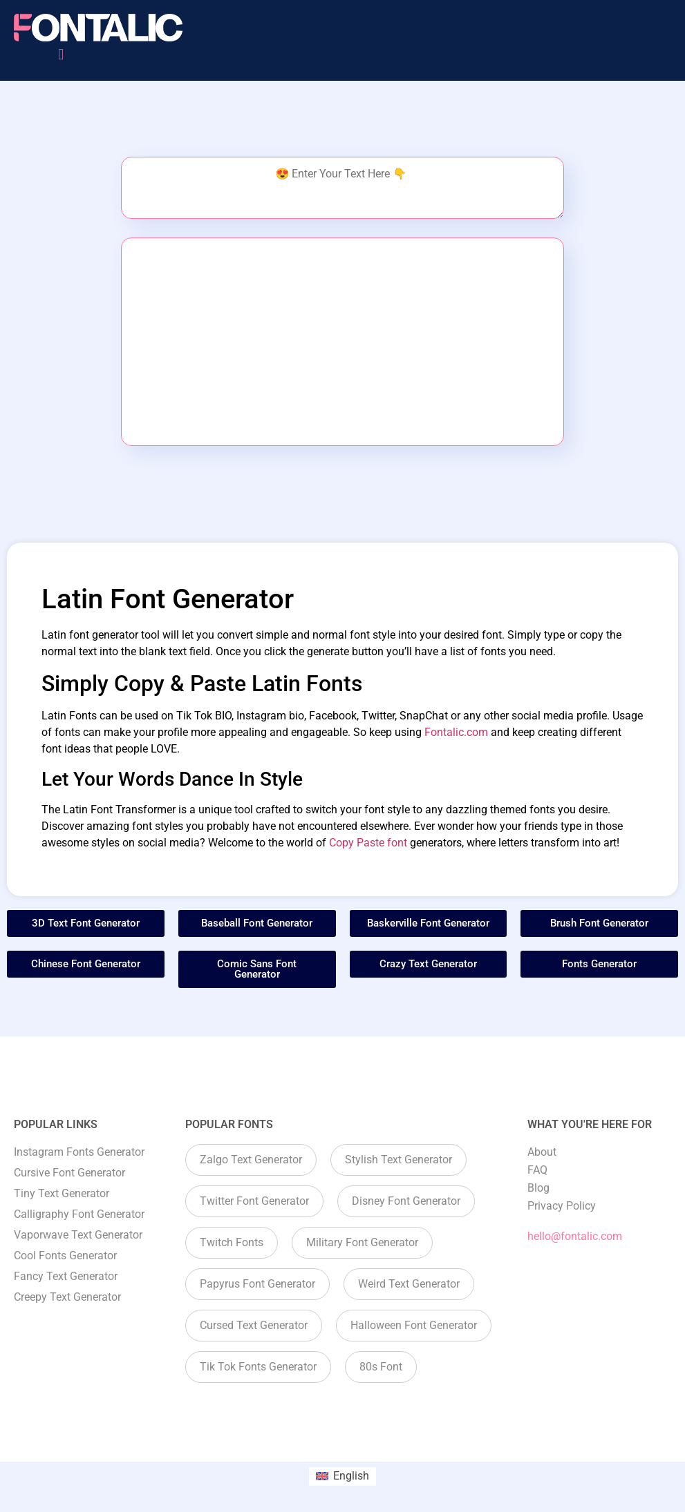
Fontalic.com (456, 732)
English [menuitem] (351, 1475)
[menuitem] (342, 1476)
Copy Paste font (368, 842)
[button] (61, 54)
